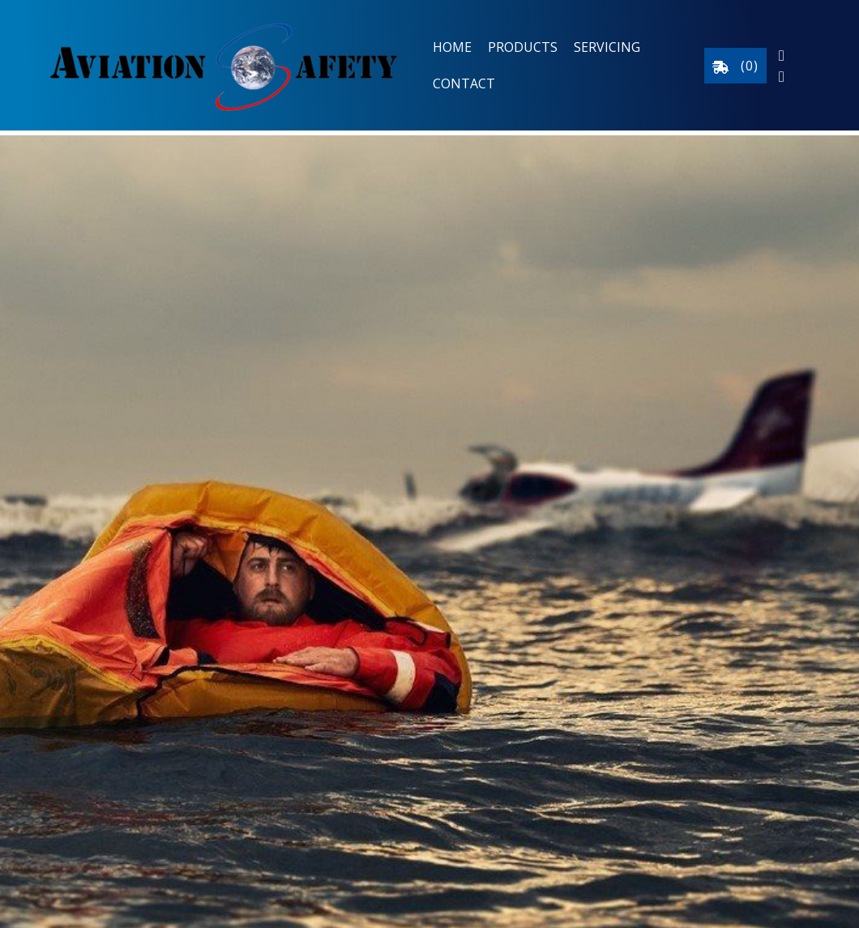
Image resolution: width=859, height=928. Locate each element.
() (735, 66)
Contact (464, 83)
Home (452, 47)
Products (523, 47)
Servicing (607, 47)
